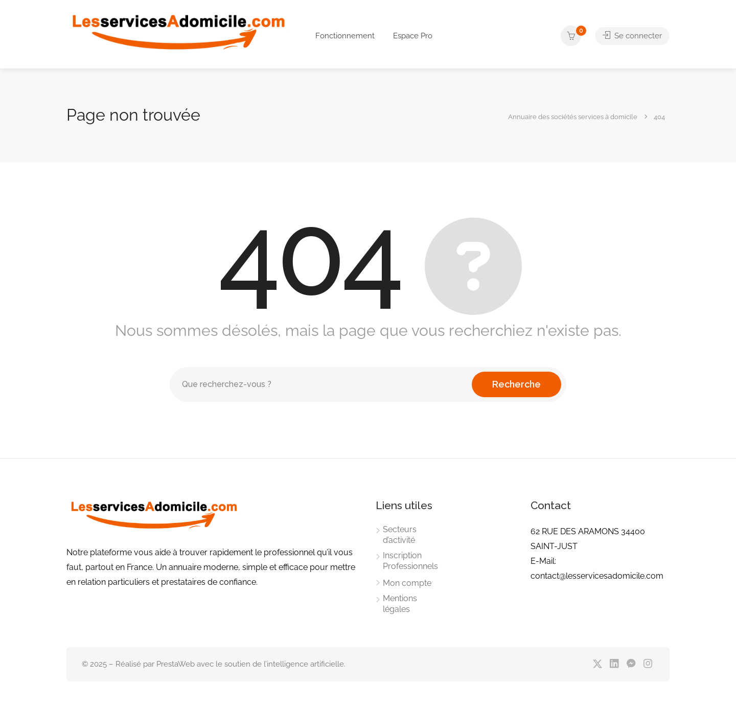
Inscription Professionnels (410, 561)
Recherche (516, 384)
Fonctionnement (345, 35)
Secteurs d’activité (400, 534)
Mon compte (407, 583)
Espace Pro (412, 35)
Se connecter (632, 35)
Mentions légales (400, 604)
